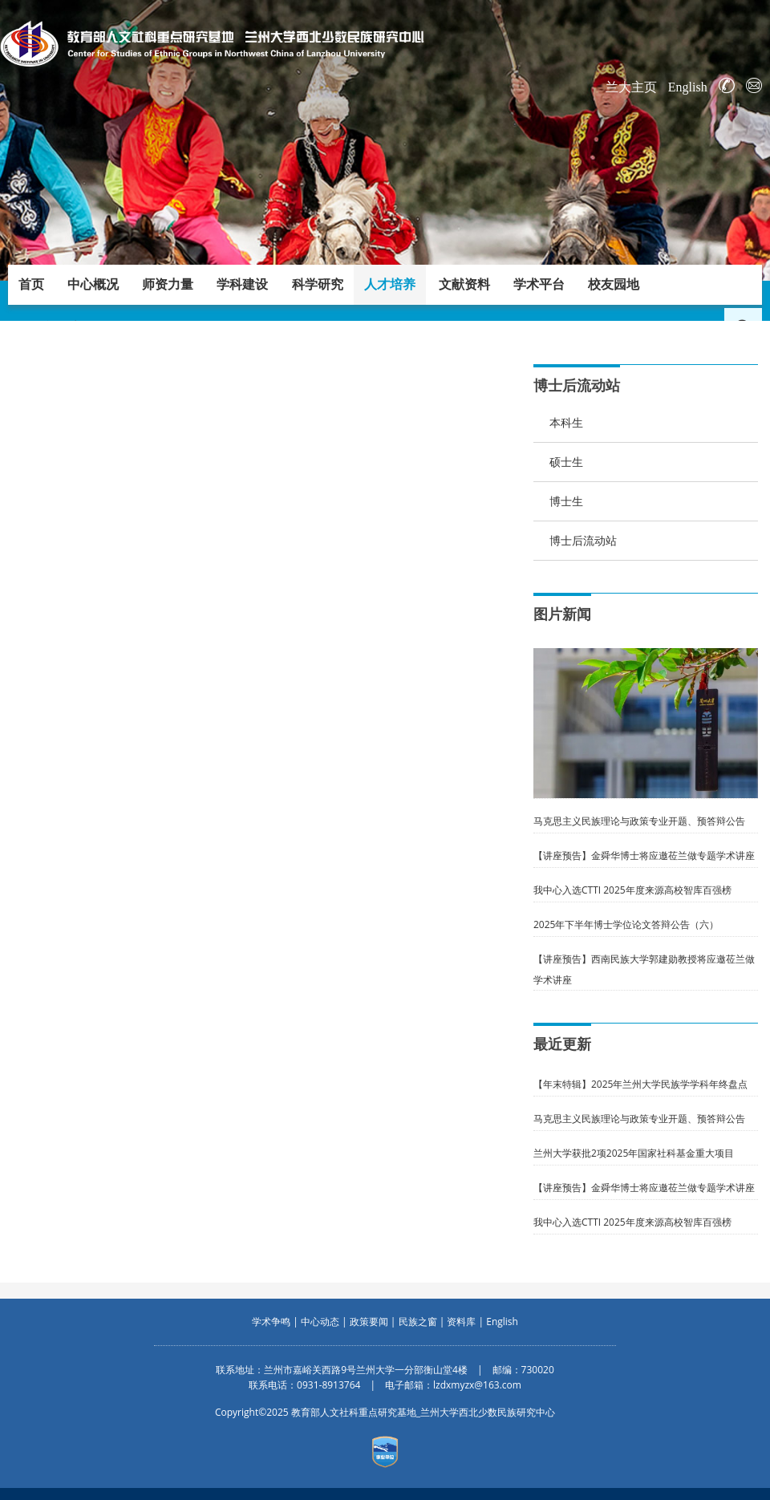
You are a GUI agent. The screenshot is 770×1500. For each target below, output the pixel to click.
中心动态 (320, 1321)
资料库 (461, 1321)
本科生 (566, 422)
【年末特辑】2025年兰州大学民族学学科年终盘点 (640, 1084)
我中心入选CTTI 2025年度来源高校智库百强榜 (632, 890)
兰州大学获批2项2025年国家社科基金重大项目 (633, 1153)
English (687, 87)
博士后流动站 (583, 540)
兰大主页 (631, 87)
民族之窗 (418, 1321)
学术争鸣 (271, 1321)
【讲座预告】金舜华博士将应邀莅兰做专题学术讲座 (644, 855)
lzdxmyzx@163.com (477, 1385)
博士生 (566, 501)
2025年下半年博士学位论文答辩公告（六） (626, 924)
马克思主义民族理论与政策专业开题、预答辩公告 (639, 821)
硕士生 (566, 461)
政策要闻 (369, 1321)
